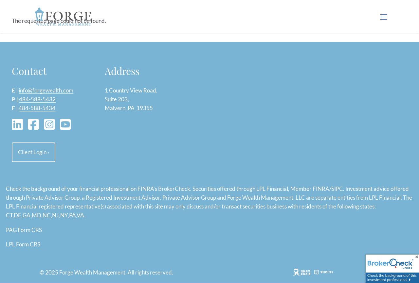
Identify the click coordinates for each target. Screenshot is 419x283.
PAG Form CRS (24, 229)
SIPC (337, 188)
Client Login (33, 152)
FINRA (321, 188)
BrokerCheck (174, 188)
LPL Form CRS (23, 244)
